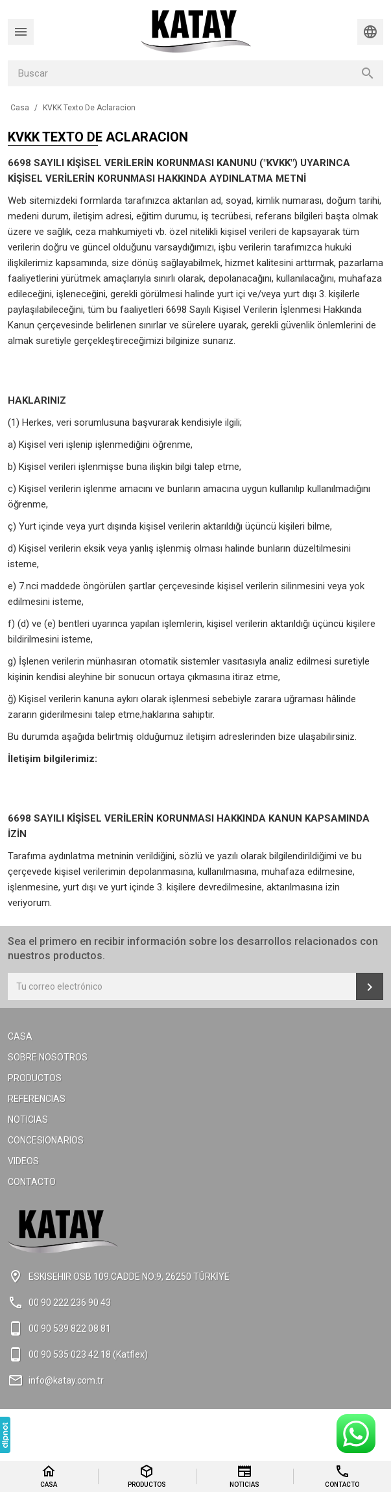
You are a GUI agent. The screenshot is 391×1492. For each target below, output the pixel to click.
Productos (35, 1078)
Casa (20, 1036)
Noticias (28, 1119)
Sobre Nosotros (48, 1057)
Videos (23, 1161)
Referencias (36, 1099)
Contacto (32, 1182)
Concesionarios (46, 1140)
